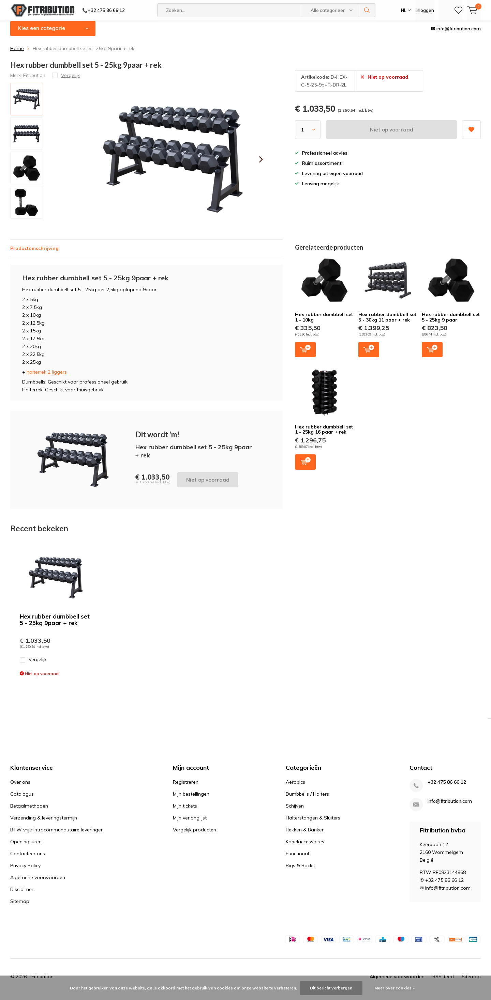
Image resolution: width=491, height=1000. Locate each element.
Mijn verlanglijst (190, 823)
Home (17, 53)
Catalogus (22, 799)
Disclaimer (21, 894)
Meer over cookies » (394, 987)
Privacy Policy (25, 871)
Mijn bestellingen (191, 799)
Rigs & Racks (300, 871)
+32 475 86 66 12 (447, 787)
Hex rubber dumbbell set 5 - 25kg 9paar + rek (55, 624)
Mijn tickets (185, 811)
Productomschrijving (34, 253)
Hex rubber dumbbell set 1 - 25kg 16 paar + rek (324, 434)
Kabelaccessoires (305, 847)
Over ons (20, 787)
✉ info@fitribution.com (456, 34)
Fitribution (34, 80)
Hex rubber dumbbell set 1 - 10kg (324, 322)
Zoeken (367, 10)
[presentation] (261, 164)
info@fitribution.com (450, 806)
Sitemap (19, 906)
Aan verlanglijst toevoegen (471, 132)
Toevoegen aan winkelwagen (305, 354)
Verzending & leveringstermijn (43, 823)
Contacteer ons (27, 859)
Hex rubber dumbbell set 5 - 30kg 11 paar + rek (387, 322)
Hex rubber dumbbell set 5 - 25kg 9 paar (451, 322)
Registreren (185, 787)
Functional (297, 859)
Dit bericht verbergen (331, 987)
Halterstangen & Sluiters (313, 823)
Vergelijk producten (194, 835)
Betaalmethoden (29, 811)
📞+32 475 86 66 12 (103, 10)
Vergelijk (33, 665)
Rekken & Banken (305, 835)
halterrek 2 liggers (47, 377)
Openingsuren (26, 847)
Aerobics (295, 787)
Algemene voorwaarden (37, 882)
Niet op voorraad (391, 134)
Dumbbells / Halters (307, 799)
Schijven (295, 811)
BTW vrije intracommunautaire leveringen (57, 835)
